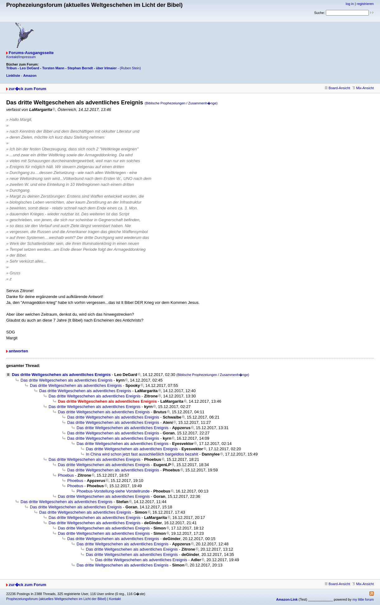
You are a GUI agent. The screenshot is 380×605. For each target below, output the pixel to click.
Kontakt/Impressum (21, 57)
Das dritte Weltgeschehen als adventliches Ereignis (61, 374)
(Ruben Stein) (130, 68)
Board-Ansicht (337, 88)
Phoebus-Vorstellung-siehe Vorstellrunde (113, 491)
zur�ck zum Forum (27, 88)
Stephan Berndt (80, 68)
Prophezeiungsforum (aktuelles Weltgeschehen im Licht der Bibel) (56, 599)
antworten (18, 351)
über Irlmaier (106, 68)
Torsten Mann (53, 68)
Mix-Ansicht (363, 88)
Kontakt (114, 599)
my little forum (363, 599)
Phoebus (66, 475)
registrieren (365, 4)
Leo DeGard (29, 68)
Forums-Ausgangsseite (31, 52)
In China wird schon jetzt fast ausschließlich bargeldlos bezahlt (142, 454)
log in (350, 4)
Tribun (11, 68)
